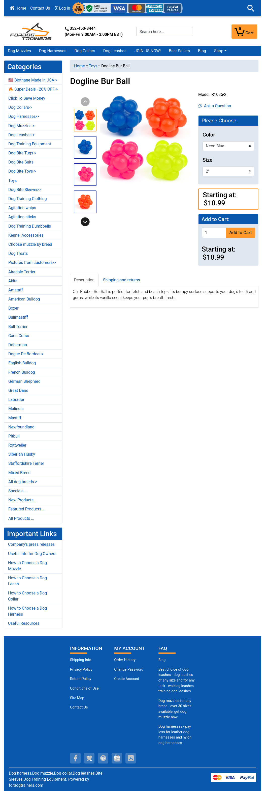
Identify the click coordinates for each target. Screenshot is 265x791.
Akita (12, 281)
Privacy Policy (81, 669)
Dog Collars (85, 50)
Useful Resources (23, 623)
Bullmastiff (18, 317)
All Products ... (21, 518)
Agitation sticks (22, 216)
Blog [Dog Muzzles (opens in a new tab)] (162, 660)
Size (207, 160)
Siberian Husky (21, 454)
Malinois (16, 408)
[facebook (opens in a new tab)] (75, 758)
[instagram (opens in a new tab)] (131, 758)
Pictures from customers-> (32, 262)
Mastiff (14, 418)
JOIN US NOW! (148, 50)
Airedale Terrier (22, 271)
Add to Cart (240, 232)
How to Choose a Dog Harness (27, 611)
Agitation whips (22, 207)
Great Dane (18, 390)
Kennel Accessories (26, 235)
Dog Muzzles (19, 50)
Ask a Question (214, 105)
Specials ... (18, 490)
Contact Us (40, 8)
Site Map (77, 698)
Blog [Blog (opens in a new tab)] (202, 50)
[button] (251, 8)
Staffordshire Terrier (26, 463)
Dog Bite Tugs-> (22, 153)
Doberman (17, 344)
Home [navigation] (79, 66)
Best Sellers (179, 50)
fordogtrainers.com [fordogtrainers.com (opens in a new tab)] (26, 785)
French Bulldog (21, 372)
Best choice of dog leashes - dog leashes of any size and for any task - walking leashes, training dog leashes (176, 680)
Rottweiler (17, 445)
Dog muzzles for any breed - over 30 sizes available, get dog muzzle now (174, 709)
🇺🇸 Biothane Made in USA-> (32, 80)
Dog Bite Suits (21, 162)
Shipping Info (80, 660)
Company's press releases (31, 544)
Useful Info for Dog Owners (32, 553)
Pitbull (14, 436)
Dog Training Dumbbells (29, 226)
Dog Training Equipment (29, 144)
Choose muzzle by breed (30, 244)
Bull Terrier (17, 326)
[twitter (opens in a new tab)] (89, 758)
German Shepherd (24, 381)
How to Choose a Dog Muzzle (27, 565)
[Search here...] (164, 31)
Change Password (128, 669)
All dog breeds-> (22, 481)
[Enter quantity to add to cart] (214, 233)
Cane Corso (18, 335)
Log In (62, 8)
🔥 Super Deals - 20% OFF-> (33, 89)
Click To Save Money (26, 98)
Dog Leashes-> (21, 134)
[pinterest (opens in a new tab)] (103, 758)
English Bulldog (22, 363)
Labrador (16, 399)
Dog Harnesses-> (23, 116)
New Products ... (23, 500)
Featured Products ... (27, 509)
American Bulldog (24, 299)
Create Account (126, 679)
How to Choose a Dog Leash (27, 581)
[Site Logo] (31, 31)
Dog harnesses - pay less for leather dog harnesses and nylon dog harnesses (175, 734)
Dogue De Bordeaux (26, 353)
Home (18, 8)
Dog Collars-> (20, 107)
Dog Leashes (114, 50)
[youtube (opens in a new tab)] (117, 758)
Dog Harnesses (53, 50)
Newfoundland (21, 427)
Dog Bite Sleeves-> (25, 189)
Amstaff (15, 290)
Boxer (13, 308)
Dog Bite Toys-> (22, 171)
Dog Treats (18, 253)
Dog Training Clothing (27, 198)
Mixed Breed (19, 472)
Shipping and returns (121, 280)
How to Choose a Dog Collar (27, 596)
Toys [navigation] (93, 66)
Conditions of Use (84, 688)
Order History (125, 660)
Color (209, 135)
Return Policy (80, 679)
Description (84, 280)
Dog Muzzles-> (21, 125)
